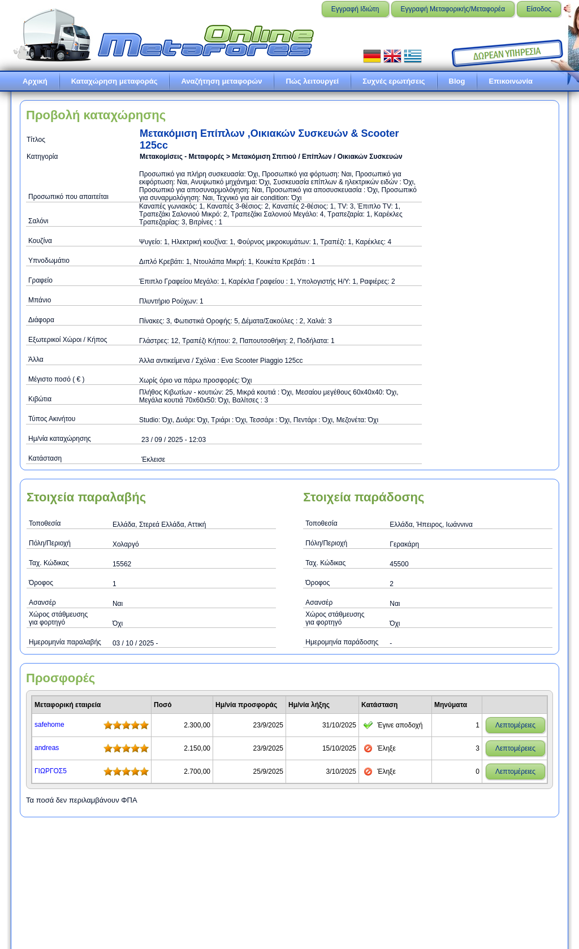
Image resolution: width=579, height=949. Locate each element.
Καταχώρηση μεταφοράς (114, 81)
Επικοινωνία (511, 81)
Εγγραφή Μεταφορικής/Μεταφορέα (453, 9)
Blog (457, 81)
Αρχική (35, 81)
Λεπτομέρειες (515, 725)
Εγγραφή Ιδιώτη (355, 9)
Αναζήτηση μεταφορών (221, 81)
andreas (46, 748)
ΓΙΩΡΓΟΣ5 (50, 771)
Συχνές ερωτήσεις (393, 81)
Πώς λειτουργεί (312, 81)
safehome (49, 725)
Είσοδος (538, 9)
